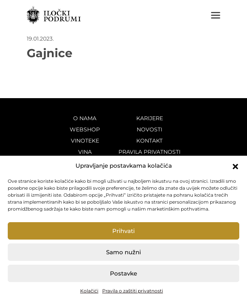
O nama (84, 118)
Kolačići (89, 291)
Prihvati (123, 231)
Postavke (123, 273)
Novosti (149, 129)
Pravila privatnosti (149, 151)
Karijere (149, 118)
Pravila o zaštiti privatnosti (132, 291)
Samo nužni (123, 252)
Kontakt (149, 140)
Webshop (85, 129)
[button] (235, 166)
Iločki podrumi (54, 15)
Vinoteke (85, 140)
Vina (85, 151)
